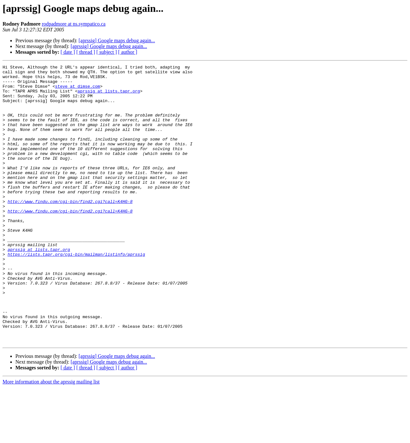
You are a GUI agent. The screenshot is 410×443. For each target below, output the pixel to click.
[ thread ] (85, 52)
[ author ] (127, 52)
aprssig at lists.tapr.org (109, 97)
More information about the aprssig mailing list (51, 437)
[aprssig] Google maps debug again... (116, 40)
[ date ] (68, 52)
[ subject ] (106, 52)
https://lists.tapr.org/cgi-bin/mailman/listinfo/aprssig (76, 292)
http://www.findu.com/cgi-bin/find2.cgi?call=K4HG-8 (70, 229)
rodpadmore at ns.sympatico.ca (73, 24)
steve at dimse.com (77, 91)
